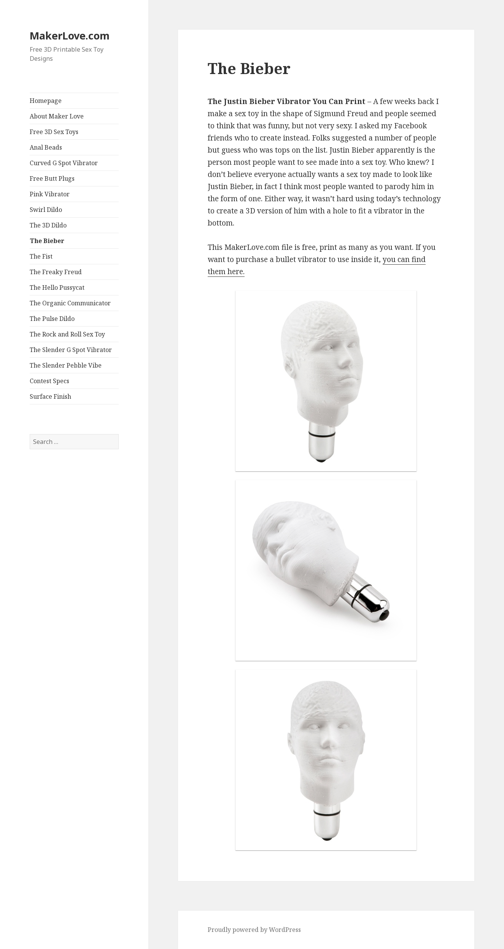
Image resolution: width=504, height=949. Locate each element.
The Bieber (47, 241)
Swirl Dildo (46, 209)
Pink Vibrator (50, 194)
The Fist (41, 256)
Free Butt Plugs (52, 178)
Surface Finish (50, 396)
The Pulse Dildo (52, 318)
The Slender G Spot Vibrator (71, 350)
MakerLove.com (70, 35)
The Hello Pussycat (57, 287)
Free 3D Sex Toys (54, 132)
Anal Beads (46, 147)
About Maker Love (57, 116)
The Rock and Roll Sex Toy (67, 334)
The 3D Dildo (48, 225)
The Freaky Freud (56, 272)
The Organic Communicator (70, 303)
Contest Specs (49, 381)
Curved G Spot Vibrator (64, 163)
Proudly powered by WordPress (254, 929)
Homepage (46, 100)
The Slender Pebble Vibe (66, 365)
